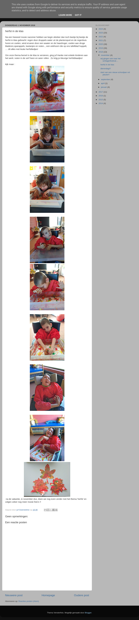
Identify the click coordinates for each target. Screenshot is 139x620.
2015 (101, 99)
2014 (101, 103)
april (103, 83)
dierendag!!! (105, 68)
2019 (101, 48)
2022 (101, 37)
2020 (101, 44)
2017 (101, 92)
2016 (101, 96)
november (105, 55)
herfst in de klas (107, 65)
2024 (101, 29)
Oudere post (81, 595)
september (106, 79)
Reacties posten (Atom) (28, 601)
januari (104, 87)
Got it (78, 15)
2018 (101, 52)
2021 (101, 40)
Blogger (88, 613)
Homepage (48, 595)
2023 (101, 33)
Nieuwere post (14, 595)
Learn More (65, 15)
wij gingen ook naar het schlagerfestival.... (110, 59)
